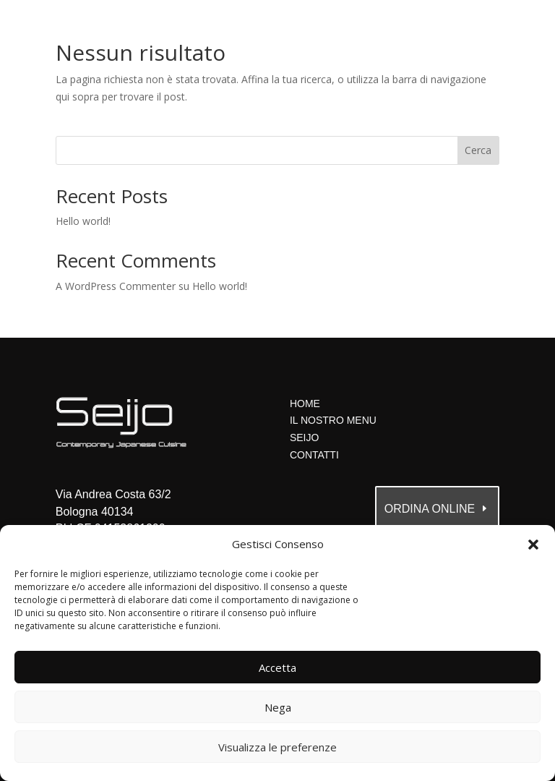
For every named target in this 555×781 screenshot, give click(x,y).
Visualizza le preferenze (277, 747)
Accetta (277, 667)
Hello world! (83, 221)
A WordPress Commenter (116, 286)
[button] (533, 544)
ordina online (429, 509)
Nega (277, 707)
